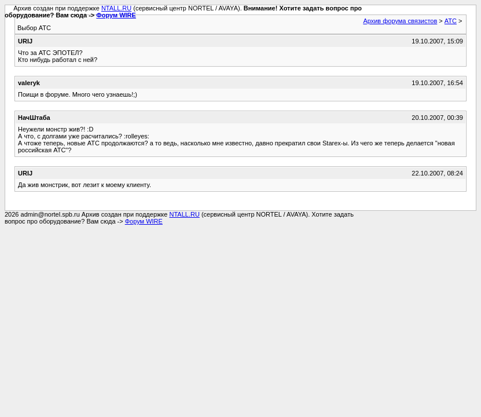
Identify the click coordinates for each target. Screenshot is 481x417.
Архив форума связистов (400, 20)
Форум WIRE (116, 15)
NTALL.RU (116, 8)
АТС (451, 20)
